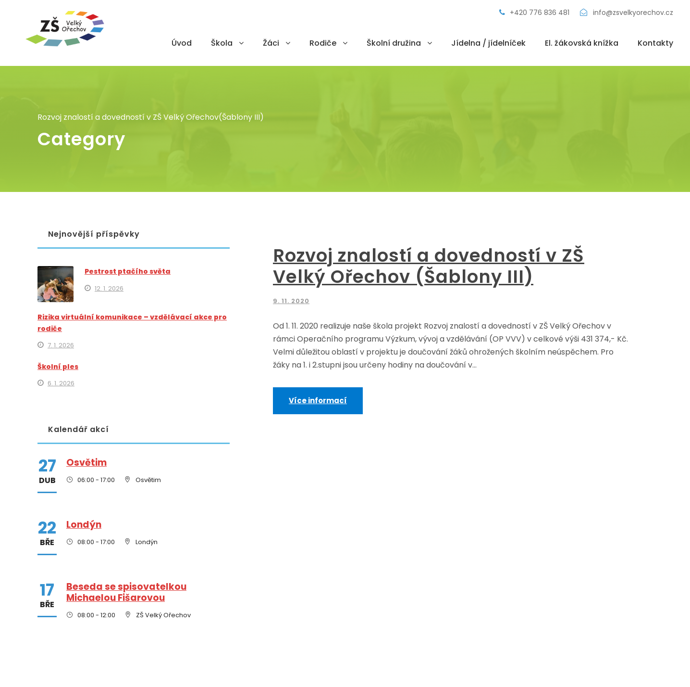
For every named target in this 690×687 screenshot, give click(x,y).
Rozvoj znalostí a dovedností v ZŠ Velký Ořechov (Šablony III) (428, 266)
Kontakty (655, 43)
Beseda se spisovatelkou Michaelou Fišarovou (126, 592)
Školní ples (57, 366)
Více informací (318, 400)
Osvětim (86, 462)
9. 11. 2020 (291, 300)
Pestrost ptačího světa (128, 271)
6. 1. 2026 (61, 383)
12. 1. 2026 (109, 288)
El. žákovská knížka (581, 43)
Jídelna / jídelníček (488, 43)
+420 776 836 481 (535, 12)
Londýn (83, 524)
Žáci (271, 43)
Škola (222, 43)
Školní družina (394, 43)
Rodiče (322, 43)
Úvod (182, 43)
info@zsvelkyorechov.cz (626, 12)
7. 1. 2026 (61, 345)
